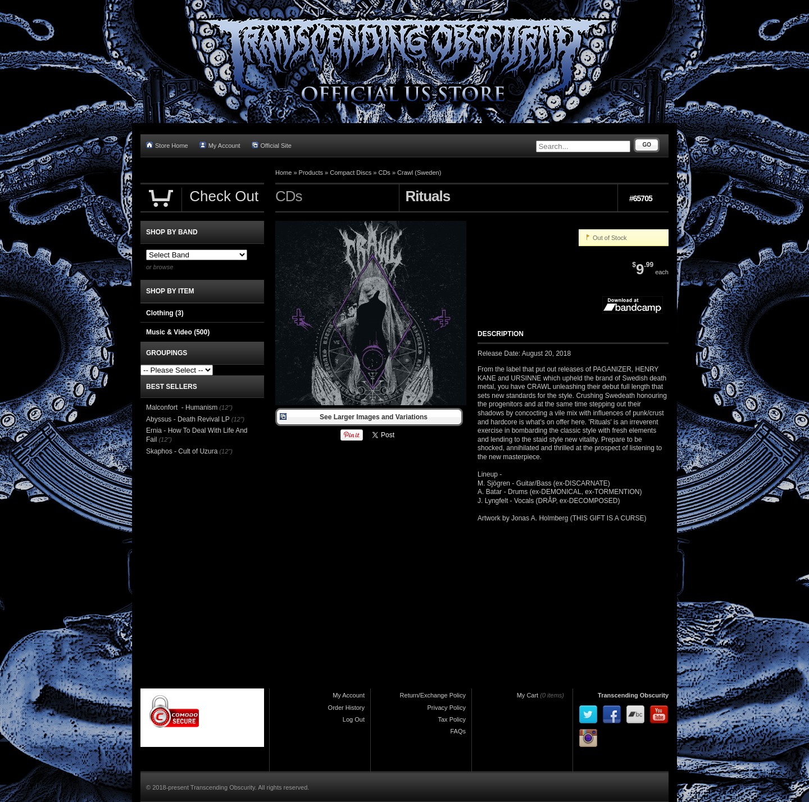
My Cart (528, 695)
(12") (225, 407)
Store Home (167, 145)
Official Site (272, 145)
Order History (346, 707)
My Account (219, 145)
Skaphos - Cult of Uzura (181, 451)
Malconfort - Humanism (181, 407)
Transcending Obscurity (633, 695)
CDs (384, 172)
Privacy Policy (447, 707)
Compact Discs (350, 172)
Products (311, 172)
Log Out (354, 719)
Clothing (165, 313)
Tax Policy (452, 719)
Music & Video (178, 332)
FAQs (458, 731)
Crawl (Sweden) (419, 172)
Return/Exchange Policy (433, 695)
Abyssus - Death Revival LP (188, 419)
